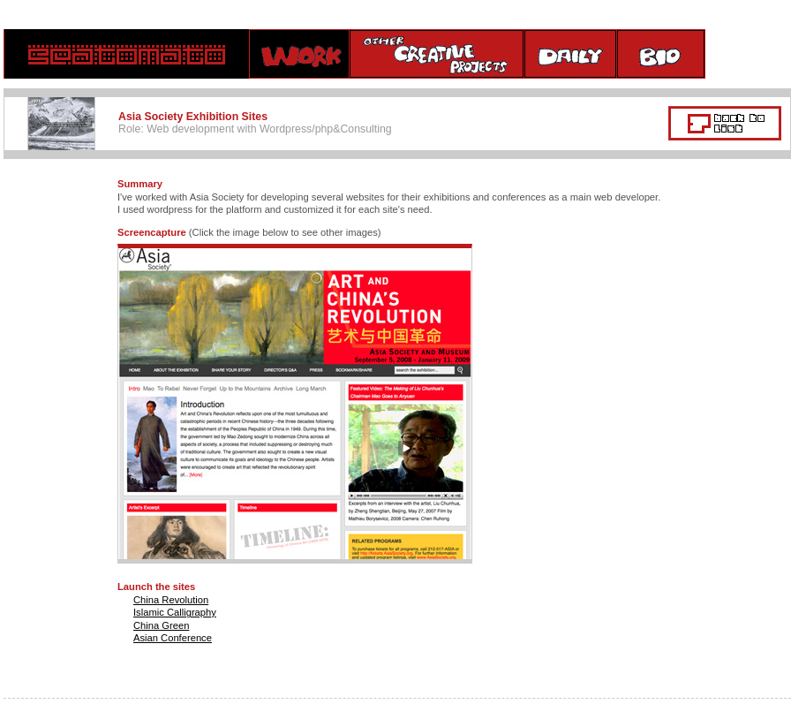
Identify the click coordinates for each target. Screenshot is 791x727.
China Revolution (170, 599)
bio (661, 54)
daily (570, 54)
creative (437, 54)
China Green (161, 625)
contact (748, 54)
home (127, 54)
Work (300, 54)
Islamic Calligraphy (174, 612)
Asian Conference (172, 637)
